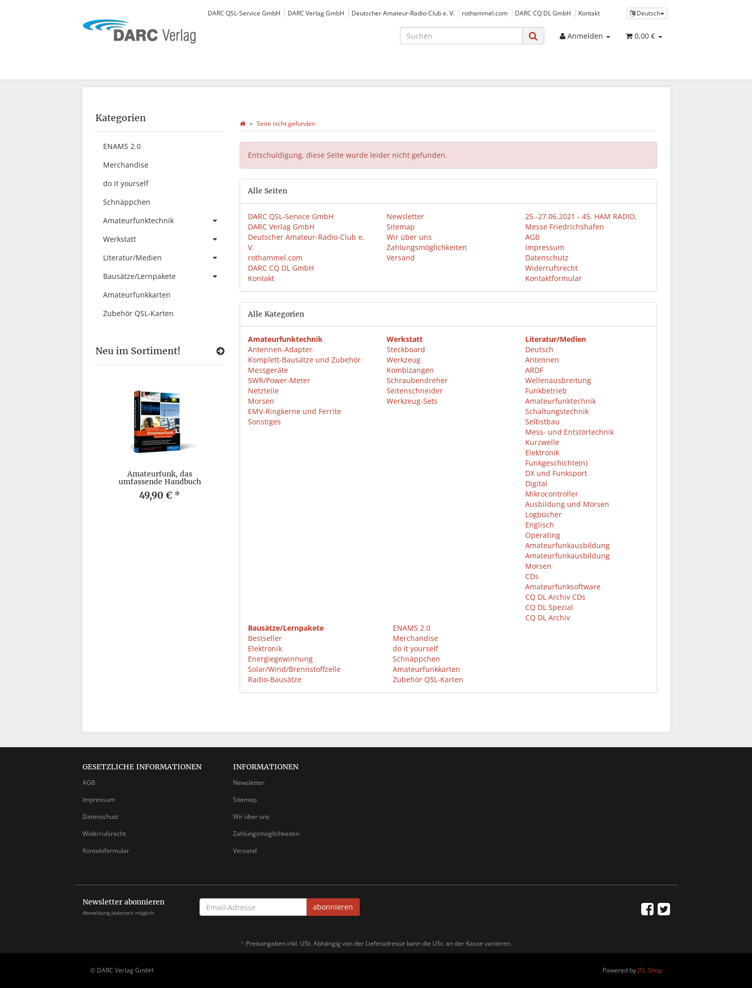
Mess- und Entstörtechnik (569, 432)
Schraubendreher (417, 380)
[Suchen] (461, 35)
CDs (532, 576)
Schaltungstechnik (557, 411)
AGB (532, 237)
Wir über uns (409, 237)
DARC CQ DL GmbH (543, 13)
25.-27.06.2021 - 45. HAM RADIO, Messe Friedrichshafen (581, 221)
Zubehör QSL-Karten (427, 679)
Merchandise (414, 638)
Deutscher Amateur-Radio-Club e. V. (403, 13)
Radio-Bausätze (275, 679)
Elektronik (542, 452)
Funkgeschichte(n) (556, 463)
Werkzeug (404, 360)
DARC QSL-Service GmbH (244, 13)
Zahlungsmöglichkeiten (427, 247)
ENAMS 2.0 (410, 628)
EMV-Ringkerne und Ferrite (294, 411)
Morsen (261, 401)
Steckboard (406, 349)
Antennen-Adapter (280, 349)
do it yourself (414, 648)
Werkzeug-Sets (412, 401)
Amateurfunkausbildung (567, 545)
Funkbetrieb (546, 391)
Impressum (544, 247)
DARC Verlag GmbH (316, 13)
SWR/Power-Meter (279, 380)
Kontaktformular (553, 278)
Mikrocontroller (551, 494)
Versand (401, 257)
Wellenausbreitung (558, 380)
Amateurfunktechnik (560, 401)
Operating (542, 535)
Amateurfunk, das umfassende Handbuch (160, 477)
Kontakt (589, 13)
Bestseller (265, 638)
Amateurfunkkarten (425, 669)
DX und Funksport (556, 473)
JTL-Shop (650, 970)
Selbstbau (542, 421)
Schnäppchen (415, 659)
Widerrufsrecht (551, 268)
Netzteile (263, 391)
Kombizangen (410, 370)
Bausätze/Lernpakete (163, 276)
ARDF (534, 370)
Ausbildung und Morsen (567, 504)
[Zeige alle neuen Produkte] (220, 351)
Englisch (539, 525)
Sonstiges (264, 421)
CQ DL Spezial (549, 607)
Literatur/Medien (163, 258)
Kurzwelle (542, 442)
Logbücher (543, 514)
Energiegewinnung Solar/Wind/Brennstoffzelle (294, 664)
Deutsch (539, 349)
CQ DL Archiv (547, 617)
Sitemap (401, 227)
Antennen (542, 360)
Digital (536, 483)
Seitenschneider (415, 391)
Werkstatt (163, 239)
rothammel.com (485, 13)
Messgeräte (268, 370)
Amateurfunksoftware (562, 586)
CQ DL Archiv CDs (555, 597)
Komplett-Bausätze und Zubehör (304, 360)
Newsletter (405, 216)
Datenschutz (547, 257)
